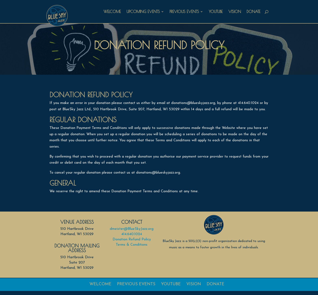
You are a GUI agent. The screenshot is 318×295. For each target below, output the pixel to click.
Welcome (112, 12)
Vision (234, 12)
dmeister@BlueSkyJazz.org (132, 229)
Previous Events (184, 12)
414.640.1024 (131, 234)
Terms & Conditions (131, 245)
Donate (253, 12)
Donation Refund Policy (132, 239)
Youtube (216, 12)
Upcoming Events (143, 12)
